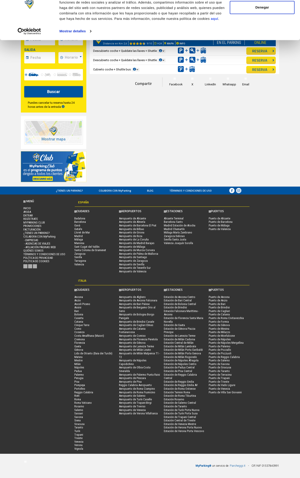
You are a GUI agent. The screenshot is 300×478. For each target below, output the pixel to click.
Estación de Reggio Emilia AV (181, 385)
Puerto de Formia (219, 321)
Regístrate (30, 219)
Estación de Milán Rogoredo (180, 357)
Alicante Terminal (174, 218)
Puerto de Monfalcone (222, 335)
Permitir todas (262, 12)
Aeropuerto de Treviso (132, 406)
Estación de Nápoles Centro (180, 364)
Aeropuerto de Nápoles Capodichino (132, 362)
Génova (78, 349)
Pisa (76, 381)
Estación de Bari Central (178, 300)
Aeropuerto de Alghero (132, 297)
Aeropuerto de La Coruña (134, 239)
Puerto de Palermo (219, 346)
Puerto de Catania (219, 314)
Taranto (78, 427)
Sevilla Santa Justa (175, 239)
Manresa (79, 243)
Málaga (78, 239)
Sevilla (78, 257)
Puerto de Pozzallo (220, 349)
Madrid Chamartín (174, 229)
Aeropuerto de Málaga (132, 246)
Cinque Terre (81, 325)
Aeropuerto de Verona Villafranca (138, 413)
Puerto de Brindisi (219, 307)
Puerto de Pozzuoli (220, 353)
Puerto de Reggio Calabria (224, 357)
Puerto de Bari (217, 304)
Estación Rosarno (174, 399)
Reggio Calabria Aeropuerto (135, 385)
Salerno (78, 410)
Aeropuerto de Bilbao (131, 229)
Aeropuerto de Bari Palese (134, 304)
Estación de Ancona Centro (179, 297)
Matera (78, 357)
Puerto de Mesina (219, 328)
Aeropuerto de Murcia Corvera (137, 250)
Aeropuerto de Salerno (132, 395)
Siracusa (79, 424)
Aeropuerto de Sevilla (131, 264)
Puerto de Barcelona (220, 221)
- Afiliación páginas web (39, 247)
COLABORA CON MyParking (115, 190)
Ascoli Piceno (82, 304)
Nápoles (79, 367)
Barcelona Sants (173, 221)
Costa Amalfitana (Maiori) (89, 335)
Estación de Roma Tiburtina (180, 395)
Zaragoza (79, 253)
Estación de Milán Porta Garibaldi (183, 349)
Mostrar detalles (72, 51)
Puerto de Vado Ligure (222, 385)
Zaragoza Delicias (174, 236)
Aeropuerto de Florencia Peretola (138, 339)
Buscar (53, 91)
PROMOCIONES (32, 226)
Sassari (78, 413)
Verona (78, 445)
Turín (77, 431)
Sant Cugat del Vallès (86, 246)
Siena (77, 420)
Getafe (78, 229)
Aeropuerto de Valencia (132, 271)
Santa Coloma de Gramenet (90, 250)
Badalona (79, 218)
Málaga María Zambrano (178, 232)
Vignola (78, 448)
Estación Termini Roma (177, 392)
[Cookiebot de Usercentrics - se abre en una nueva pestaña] (29, 50)
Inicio (27, 208)
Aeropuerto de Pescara (132, 378)
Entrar (28, 215)
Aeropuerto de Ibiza (130, 236)
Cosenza (79, 332)
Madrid (78, 236)
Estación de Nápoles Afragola (181, 360)
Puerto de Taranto (219, 371)
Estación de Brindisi (175, 307)
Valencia (79, 264)
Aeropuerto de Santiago (133, 257)
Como (77, 328)
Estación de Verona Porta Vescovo (184, 431)
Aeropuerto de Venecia (132, 410)
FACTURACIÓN (32, 229)
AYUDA (27, 212)
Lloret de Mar (82, 232)
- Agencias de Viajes (36, 243)
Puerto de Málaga (219, 225)
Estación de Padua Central (179, 367)
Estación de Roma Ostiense (180, 388)
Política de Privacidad (38, 257)
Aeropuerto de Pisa (130, 381)
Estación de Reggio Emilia (179, 381)
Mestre (78, 360)
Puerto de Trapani (219, 378)
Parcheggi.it (237, 465)
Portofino (79, 388)
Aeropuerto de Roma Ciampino (137, 388)
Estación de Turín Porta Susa (181, 413)
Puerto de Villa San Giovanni (225, 392)
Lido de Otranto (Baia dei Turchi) (93, 353)
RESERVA (263, 60)
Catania (78, 321)
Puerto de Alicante (219, 218)
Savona (78, 417)
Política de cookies (36, 261)
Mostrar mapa (53, 139)
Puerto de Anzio (218, 300)
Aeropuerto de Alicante (132, 218)
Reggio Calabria (83, 392)
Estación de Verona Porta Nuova (183, 427)
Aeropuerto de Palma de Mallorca (138, 253)
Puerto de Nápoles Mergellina (226, 342)
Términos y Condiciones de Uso (190, 190)
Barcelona (80, 221)
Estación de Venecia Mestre (180, 424)
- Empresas (30, 240)
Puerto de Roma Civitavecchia (226, 318)
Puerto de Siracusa (220, 367)
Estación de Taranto (175, 406)
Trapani (78, 434)
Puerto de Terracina (220, 374)
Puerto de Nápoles (220, 339)
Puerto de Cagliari (219, 311)
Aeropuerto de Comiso (132, 335)
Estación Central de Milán (179, 342)
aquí (214, 38)
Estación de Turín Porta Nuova (181, 410)
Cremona (79, 339)
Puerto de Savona (219, 364)
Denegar (262, 27)
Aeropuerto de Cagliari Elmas (136, 325)
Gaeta (77, 346)
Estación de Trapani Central (180, 417)
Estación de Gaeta (174, 325)
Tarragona (80, 260)
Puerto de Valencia (220, 229)
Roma (77, 399)
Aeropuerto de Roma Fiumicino (137, 392)
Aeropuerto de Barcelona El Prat (137, 225)
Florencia (79, 342)
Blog (150, 190)
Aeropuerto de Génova (132, 342)
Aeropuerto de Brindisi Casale (136, 321)
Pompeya (79, 385)
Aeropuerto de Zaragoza (133, 260)
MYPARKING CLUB (34, 222)
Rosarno (79, 406)
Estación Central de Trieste (179, 420)
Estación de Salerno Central (180, 402)
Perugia (78, 378)
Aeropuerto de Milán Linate (135, 349)
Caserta (78, 318)
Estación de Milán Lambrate (180, 346)
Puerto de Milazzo (219, 332)
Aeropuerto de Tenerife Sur (135, 267)
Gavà (77, 225)
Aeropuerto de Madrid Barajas (136, 243)
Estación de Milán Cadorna (179, 339)
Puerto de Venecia (219, 388)
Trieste (78, 438)
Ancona (78, 297)
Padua (78, 371)
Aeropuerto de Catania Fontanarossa (132, 330)
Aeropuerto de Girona (131, 232)
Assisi (77, 307)
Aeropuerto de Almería (132, 221)
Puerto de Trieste (219, 381)
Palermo (79, 374)
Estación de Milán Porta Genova (182, 353)
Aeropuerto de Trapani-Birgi (135, 402)
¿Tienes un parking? (69, 190)
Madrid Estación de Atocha (179, 225)
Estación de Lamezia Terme (179, 335)
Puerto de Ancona (219, 297)
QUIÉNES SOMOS (33, 250)
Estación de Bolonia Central (180, 304)
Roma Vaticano (83, 402)
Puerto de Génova (219, 325)
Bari (76, 311)
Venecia (78, 441)
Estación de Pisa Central (178, 371)
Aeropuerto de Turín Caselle (135, 399)
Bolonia (78, 314)
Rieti (77, 395)
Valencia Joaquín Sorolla (178, 243)
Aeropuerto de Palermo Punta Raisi (139, 374)
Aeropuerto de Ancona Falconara (138, 300)
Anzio (77, 300)
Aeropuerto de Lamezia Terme (136, 346)
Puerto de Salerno (219, 360)
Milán (77, 364)
